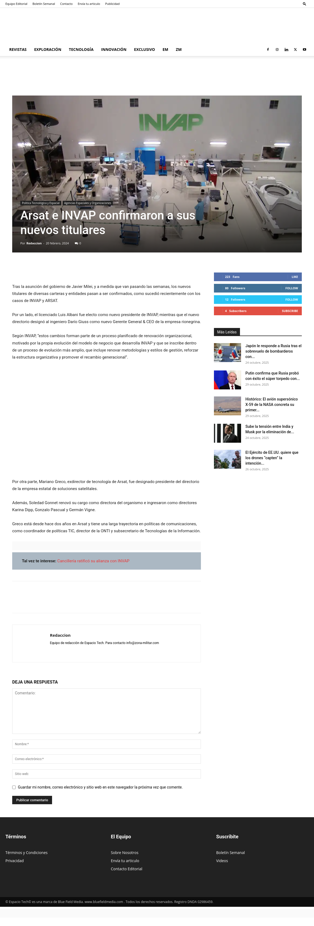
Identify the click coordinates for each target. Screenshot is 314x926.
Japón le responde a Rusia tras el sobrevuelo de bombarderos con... (273, 351)
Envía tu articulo (89, 4)
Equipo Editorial (16, 4)
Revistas (18, 49)
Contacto (66, 4)
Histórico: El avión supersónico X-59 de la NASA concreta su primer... (271, 404)
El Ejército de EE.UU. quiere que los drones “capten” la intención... (272, 457)
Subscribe (290, 311)
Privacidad (14, 860)
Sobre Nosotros (125, 852)
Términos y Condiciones (26, 852)
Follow (291, 288)
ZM (179, 49)
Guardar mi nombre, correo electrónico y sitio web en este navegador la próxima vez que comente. (100, 787)
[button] (304, 4)
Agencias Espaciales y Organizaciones (87, 203)
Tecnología (81, 49)
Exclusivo (144, 49)
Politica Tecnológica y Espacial (41, 203)
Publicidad (112, 4)
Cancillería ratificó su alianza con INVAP (93, 561)
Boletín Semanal (44, 4)
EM (165, 49)
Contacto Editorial (126, 868)
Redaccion (34, 243)
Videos (222, 860)
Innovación (113, 49)
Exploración (47, 49)
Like (295, 277)
